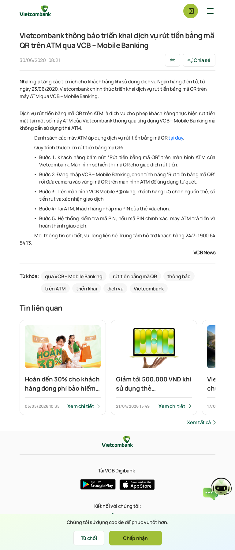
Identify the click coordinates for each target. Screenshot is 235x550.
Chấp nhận (135, 538)
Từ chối (89, 538)
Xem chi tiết (80, 406)
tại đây (175, 137)
